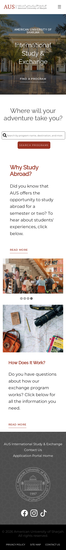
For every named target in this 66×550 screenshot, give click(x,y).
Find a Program (33, 78)
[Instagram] (33, 514)
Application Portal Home (33, 456)
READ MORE (19, 249)
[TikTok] (43, 514)
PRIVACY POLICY (15, 544)
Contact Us (33, 450)
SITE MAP (35, 544)
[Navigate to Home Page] (25, 7)
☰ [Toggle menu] (59, 6)
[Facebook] (24, 514)
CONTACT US (52, 544)
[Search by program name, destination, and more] (33, 135)
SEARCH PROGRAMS (34, 145)
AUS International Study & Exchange (33, 444)
